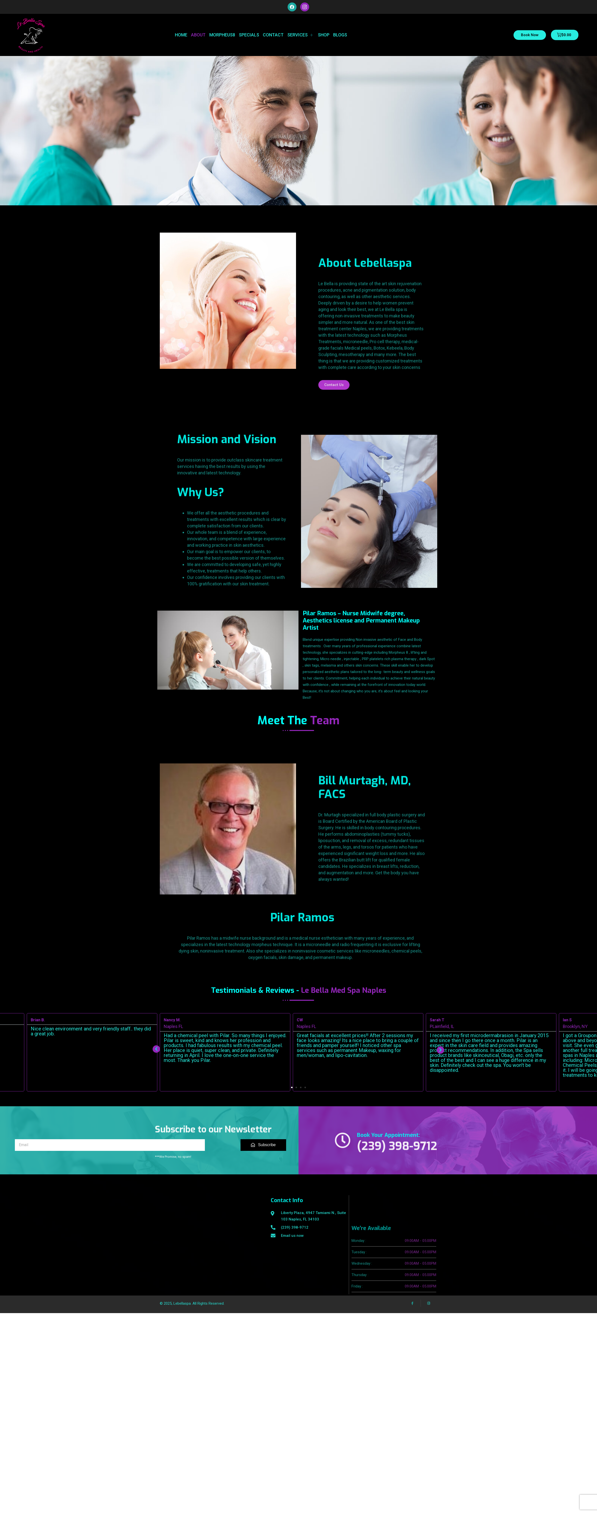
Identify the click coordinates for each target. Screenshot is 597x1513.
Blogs (340, 34)
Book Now (530, 35)
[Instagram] (429, 1294)
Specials (249, 34)
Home (181, 34)
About (198, 34)
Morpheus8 (222, 34)
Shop (323, 34)
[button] (292, 1088)
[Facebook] (413, 1294)
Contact (273, 34)
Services (300, 34)
